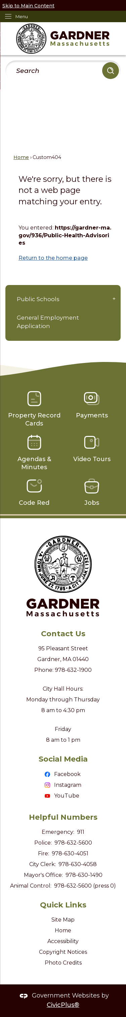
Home (21, 157)
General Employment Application (48, 321)
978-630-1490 (84, 875)
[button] (110, 70)
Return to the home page (53, 258)
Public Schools (38, 299)
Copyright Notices (63, 952)
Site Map (63, 920)
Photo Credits (63, 963)
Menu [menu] (21, 16)
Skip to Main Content (28, 6)
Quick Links (63, 904)
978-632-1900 (73, 670)
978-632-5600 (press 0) (85, 886)
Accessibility (63, 941)
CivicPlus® (63, 1005)
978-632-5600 (73, 843)
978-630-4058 (77, 864)
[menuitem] (63, 299)
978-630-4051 (70, 853)
